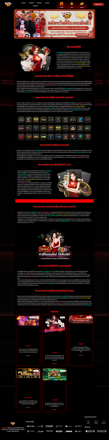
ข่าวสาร (82, 7)
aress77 (28, 346)
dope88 (54, 400)
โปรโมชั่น (31, 3)
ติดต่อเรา (39, 3)
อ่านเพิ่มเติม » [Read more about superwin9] (28, 407)
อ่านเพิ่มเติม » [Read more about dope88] (54, 409)
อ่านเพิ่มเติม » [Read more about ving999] (81, 355)
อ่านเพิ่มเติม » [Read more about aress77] (28, 355)
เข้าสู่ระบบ (35, 6)
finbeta (54, 352)
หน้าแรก (24, 3)
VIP (72, 7)
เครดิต (61, 7)
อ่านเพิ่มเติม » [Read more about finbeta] (54, 363)
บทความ (47, 3)
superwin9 (28, 397)
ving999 (81, 344)
